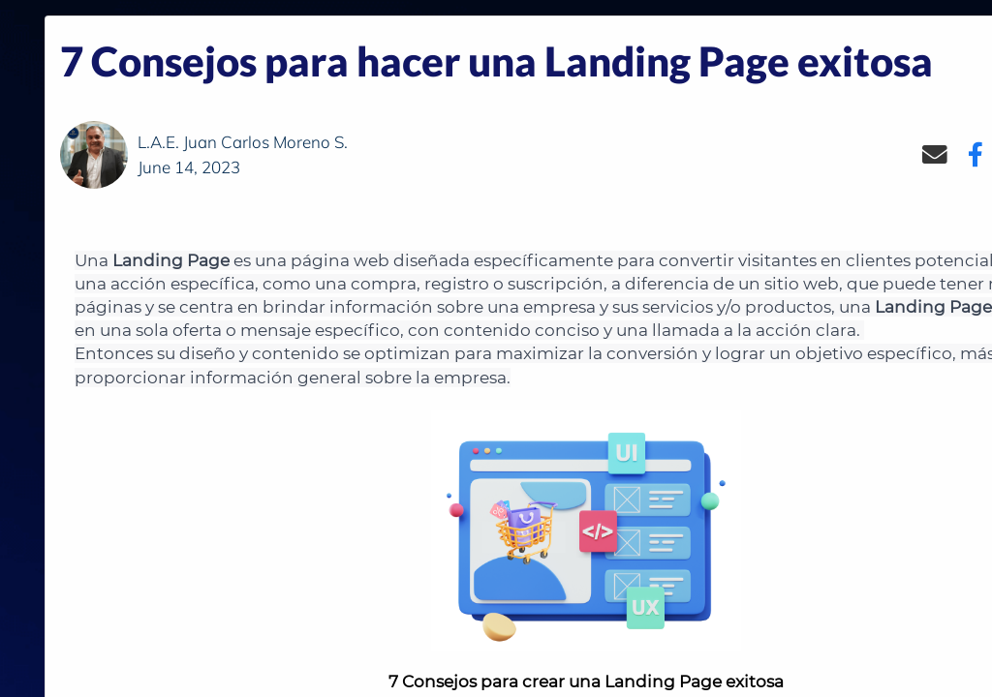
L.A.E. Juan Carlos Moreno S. (243, 142)
